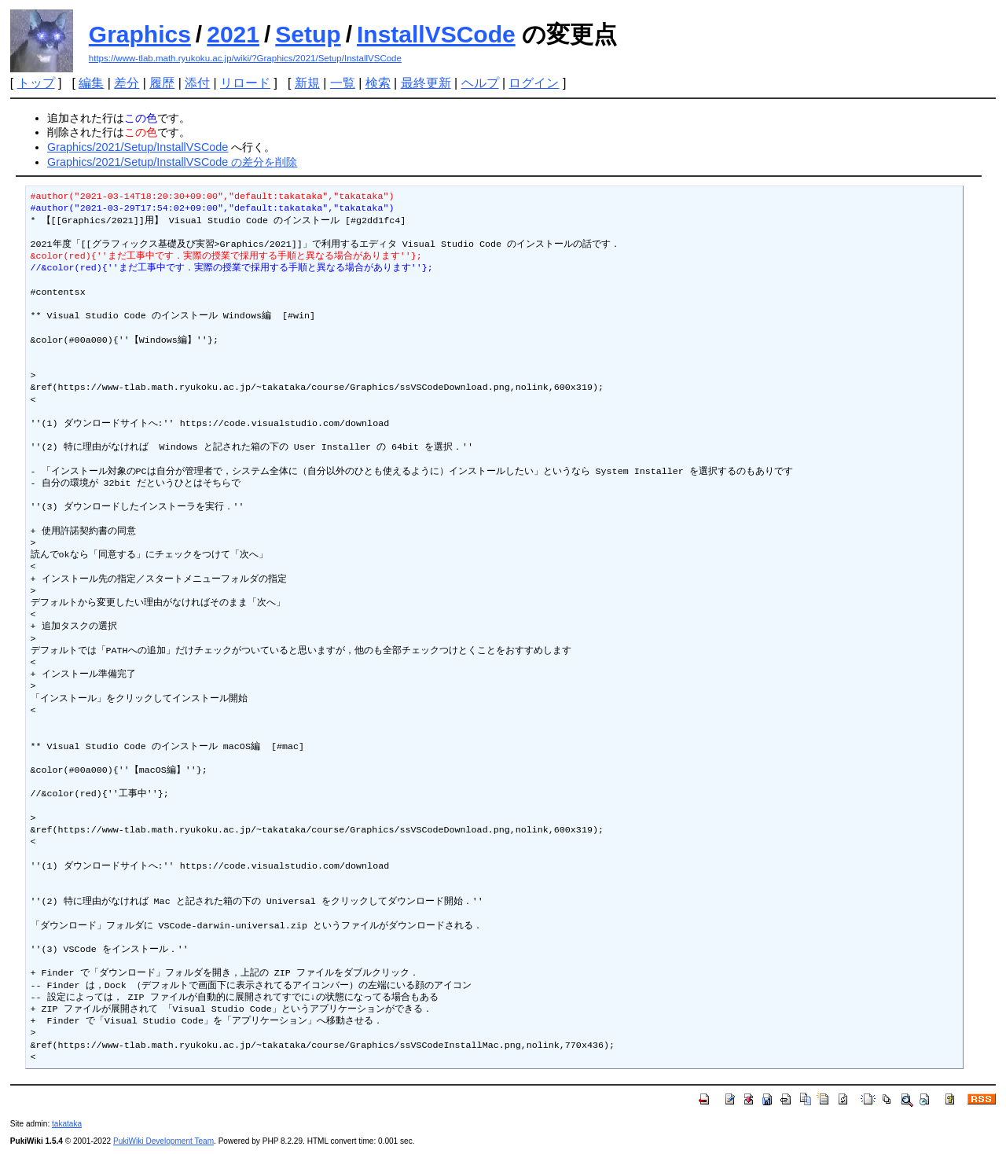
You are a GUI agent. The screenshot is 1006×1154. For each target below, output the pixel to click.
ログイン (534, 83)
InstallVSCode (436, 34)
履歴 (161, 83)
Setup (307, 34)
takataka (67, 1123)
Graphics (140, 34)
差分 (126, 83)
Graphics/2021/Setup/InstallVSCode (137, 147)
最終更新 (426, 83)
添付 (197, 83)
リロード (245, 83)
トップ (36, 83)
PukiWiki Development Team (163, 1141)
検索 (378, 83)
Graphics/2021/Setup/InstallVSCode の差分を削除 (172, 162)
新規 (307, 83)
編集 (91, 83)
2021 (233, 34)
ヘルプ (480, 83)
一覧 (342, 83)
